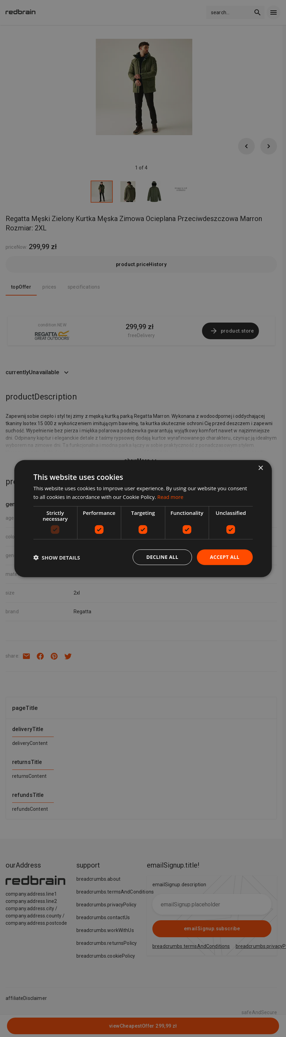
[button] (56, 557)
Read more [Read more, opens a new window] (170, 496)
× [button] (260, 468)
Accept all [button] (224, 557)
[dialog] (143, 518)
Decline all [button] (162, 557)
